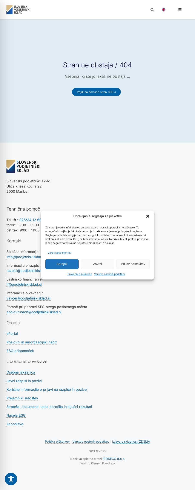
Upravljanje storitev (59, 252)
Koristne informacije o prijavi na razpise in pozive (46, 389)
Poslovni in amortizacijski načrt (31, 342)
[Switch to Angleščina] (164, 9)
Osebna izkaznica (20, 372)
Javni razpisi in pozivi (24, 381)
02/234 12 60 (30, 220)
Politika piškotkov (57, 441)
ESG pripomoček (20, 351)
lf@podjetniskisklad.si (24, 284)
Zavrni (97, 264)
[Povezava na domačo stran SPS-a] (96, 92)
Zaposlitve (14, 424)
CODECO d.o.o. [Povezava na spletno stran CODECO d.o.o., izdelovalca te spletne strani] (114, 459)
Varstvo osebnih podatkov (110, 274)
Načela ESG (16, 415)
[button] (148, 216)
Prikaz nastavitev (133, 264)
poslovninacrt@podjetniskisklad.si (33, 312)
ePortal (12, 333)
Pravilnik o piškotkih (80, 274)
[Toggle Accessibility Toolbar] (11, 479)
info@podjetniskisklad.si (26, 257)
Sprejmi (62, 264)
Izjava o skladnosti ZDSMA (131, 441)
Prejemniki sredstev (22, 398)
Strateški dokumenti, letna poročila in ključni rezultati (49, 407)
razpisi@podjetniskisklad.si (28, 270)
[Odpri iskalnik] (152, 9)
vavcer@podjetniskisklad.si (28, 298)
